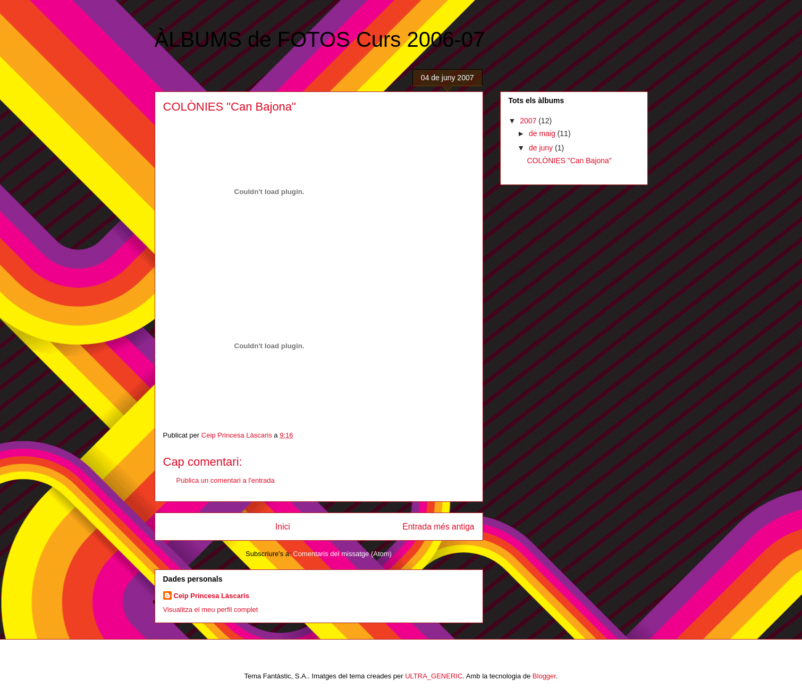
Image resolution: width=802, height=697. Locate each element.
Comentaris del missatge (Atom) (342, 554)
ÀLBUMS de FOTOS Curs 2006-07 (320, 39)
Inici (282, 526)
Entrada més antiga (438, 526)
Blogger (544, 676)
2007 (529, 120)
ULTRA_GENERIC (433, 676)
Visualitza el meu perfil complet (210, 610)
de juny (542, 148)
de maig (543, 133)
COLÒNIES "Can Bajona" (569, 160)
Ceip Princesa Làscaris (211, 596)
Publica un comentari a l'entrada (225, 480)
